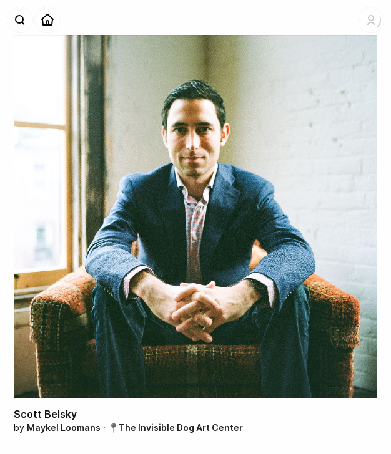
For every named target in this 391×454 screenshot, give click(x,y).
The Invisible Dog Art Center (181, 427)
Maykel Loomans (64, 427)
